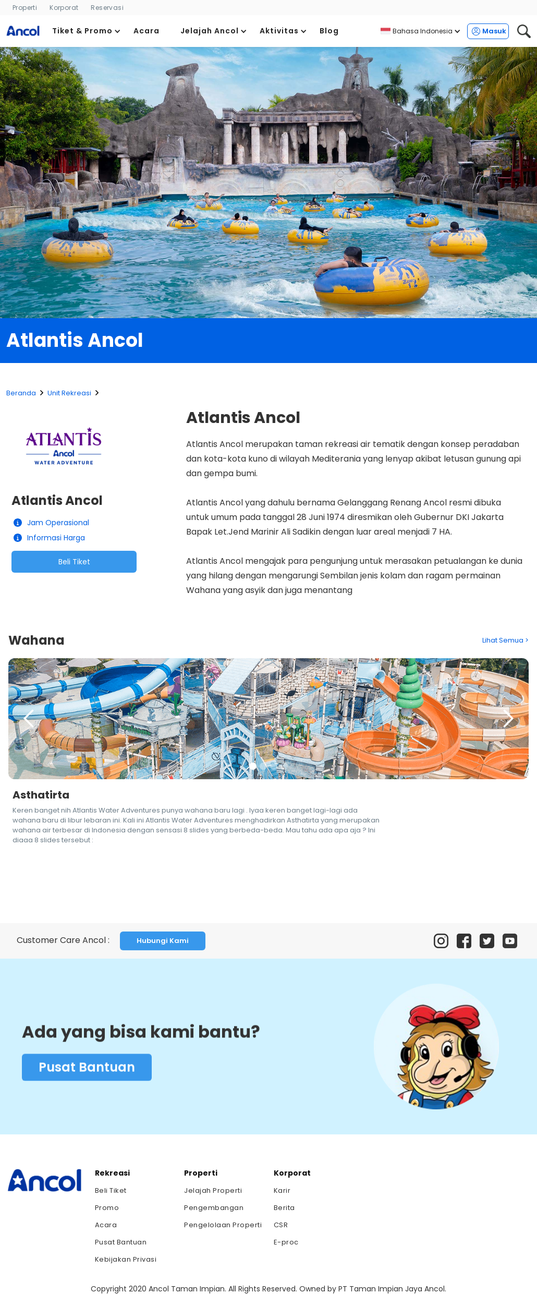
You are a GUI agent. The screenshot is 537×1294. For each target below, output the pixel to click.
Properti (25, 7)
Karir (282, 1190)
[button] (86, 31)
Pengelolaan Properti (223, 1225)
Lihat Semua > (505, 640)
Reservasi (107, 7)
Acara (106, 1225)
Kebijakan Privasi (126, 1259)
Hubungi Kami (163, 941)
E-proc (286, 1242)
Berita (284, 1208)
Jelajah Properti (213, 1190)
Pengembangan (213, 1208)
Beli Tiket (74, 562)
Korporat (64, 7)
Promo (107, 1208)
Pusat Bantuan (87, 1070)
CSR (281, 1225)
